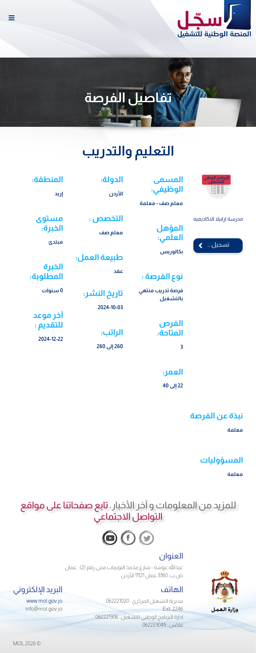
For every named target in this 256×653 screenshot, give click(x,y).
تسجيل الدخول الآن (211, 244)
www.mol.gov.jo (44, 601)
